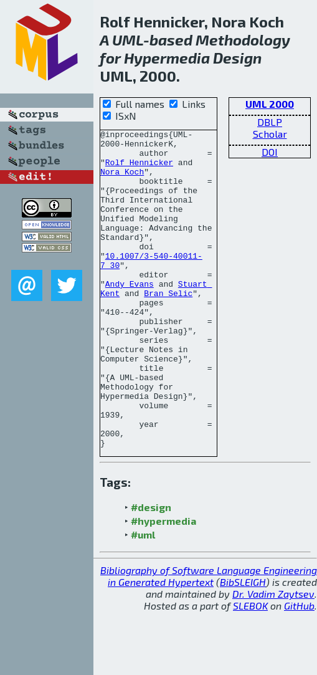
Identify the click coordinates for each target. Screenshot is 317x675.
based (170, 40)
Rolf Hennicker (139, 169)
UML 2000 (269, 104)
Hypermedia (167, 58)
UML (127, 40)
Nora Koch (122, 180)
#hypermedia (163, 584)
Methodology (243, 40)
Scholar (270, 134)
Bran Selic (168, 326)
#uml (143, 598)
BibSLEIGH (243, 645)
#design (151, 571)
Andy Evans (129, 315)
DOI (270, 152)
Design (237, 58)
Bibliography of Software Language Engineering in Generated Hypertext (208, 639)
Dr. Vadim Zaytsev (273, 657)
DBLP (269, 122)
